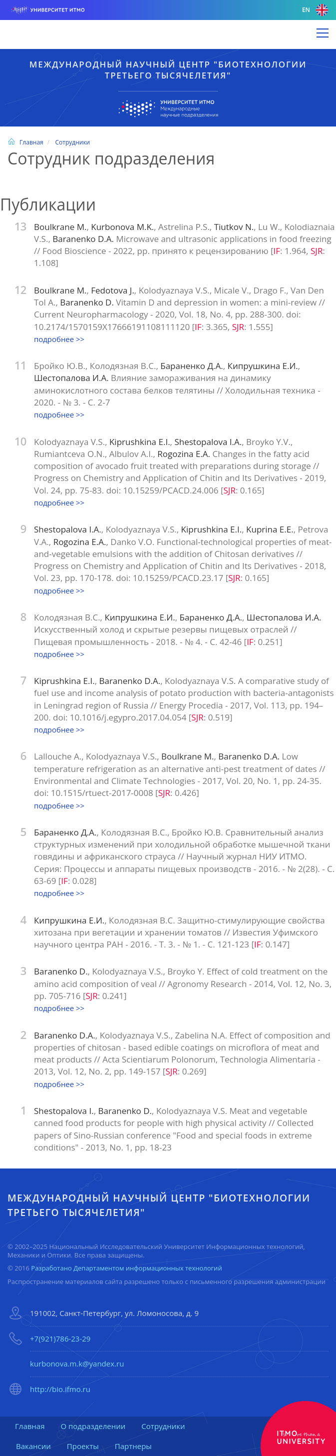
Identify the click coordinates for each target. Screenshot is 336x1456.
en (315, 10)
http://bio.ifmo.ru (60, 1389)
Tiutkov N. (234, 226)
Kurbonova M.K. (122, 226)
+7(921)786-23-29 (60, 1339)
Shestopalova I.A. (208, 442)
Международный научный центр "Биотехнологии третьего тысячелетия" (168, 69)
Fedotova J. (112, 290)
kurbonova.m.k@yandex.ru (77, 1363)
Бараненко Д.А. (191, 366)
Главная (25, 142)
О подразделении (92, 1426)
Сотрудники (72, 142)
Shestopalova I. (64, 1110)
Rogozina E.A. (184, 454)
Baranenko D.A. (84, 238)
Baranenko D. (88, 302)
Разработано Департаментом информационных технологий (126, 1268)
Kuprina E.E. (270, 529)
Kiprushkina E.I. (139, 442)
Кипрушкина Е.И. (263, 366)
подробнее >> (59, 339)
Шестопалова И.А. (72, 378)
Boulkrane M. (60, 226)
